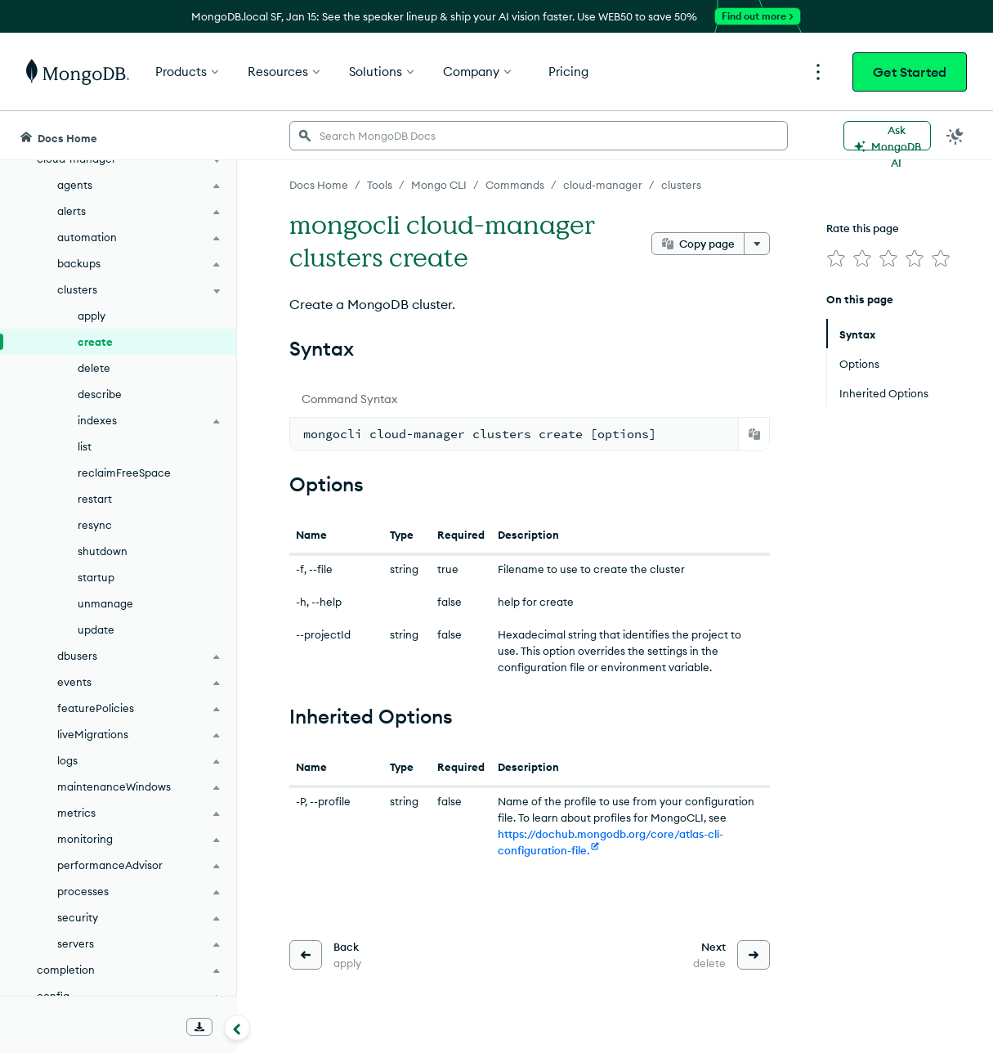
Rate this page (862, 228)
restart (95, 498)
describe (100, 394)
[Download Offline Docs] (199, 1027)
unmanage (105, 603)
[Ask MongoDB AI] (887, 135)
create (95, 341)
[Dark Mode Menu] (955, 135)
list (85, 446)
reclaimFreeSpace (124, 472)
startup (96, 577)
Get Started (909, 72)
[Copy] (754, 434)
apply (91, 315)
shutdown (102, 551)
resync (95, 524)
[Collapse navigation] (237, 1028)
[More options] (757, 243)
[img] (836, 258)
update (96, 629)
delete (94, 367)
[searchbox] (538, 135)
